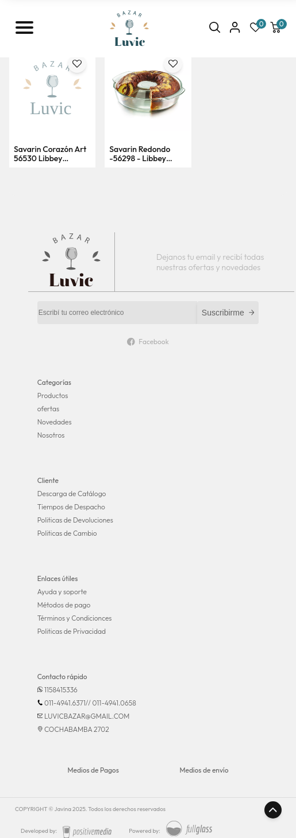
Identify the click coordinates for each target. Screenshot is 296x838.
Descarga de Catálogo (71, 493)
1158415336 (61, 689)
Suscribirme (228, 312)
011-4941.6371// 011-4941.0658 (90, 703)
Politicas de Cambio (67, 533)
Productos (52, 395)
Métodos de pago (64, 605)
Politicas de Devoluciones (75, 520)
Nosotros (51, 435)
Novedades (54, 422)
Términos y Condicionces (74, 618)
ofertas (48, 408)
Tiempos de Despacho (71, 506)
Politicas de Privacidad (71, 631)
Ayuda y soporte (62, 591)
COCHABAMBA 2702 (76, 729)
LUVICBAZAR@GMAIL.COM (86, 716)
